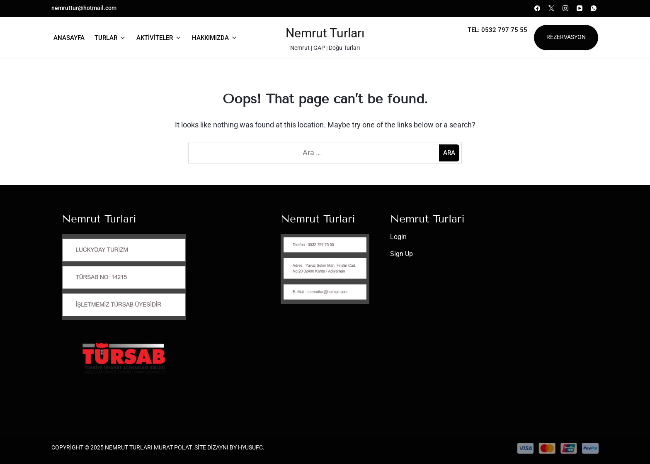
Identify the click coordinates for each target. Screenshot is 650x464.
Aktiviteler (154, 38)
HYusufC (250, 447)
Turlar (106, 38)
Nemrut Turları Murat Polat (148, 447)
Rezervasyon (566, 37)
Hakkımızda (210, 38)
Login (398, 237)
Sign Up (401, 254)
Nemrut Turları (325, 33)
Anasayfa (69, 38)
